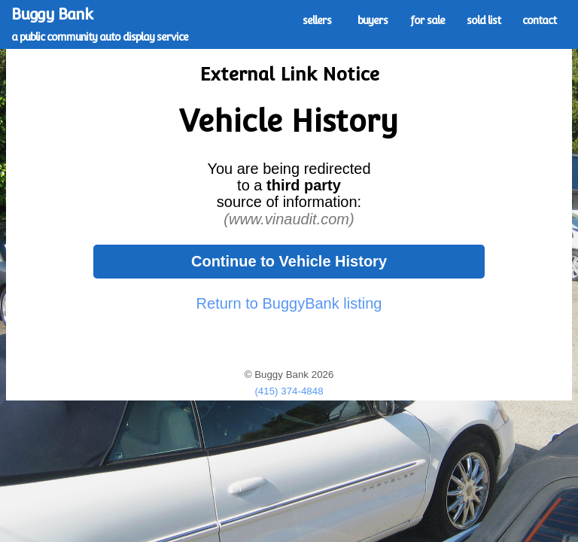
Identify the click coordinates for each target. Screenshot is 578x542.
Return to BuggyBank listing (289, 303)
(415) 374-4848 (288, 391)
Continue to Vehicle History (289, 261)
